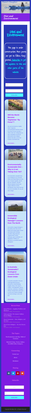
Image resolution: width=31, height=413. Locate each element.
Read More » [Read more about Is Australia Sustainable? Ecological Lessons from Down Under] (11, 299)
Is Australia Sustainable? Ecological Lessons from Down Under (13, 272)
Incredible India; (12, 344)
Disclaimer (15, 361)
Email (7, 88)
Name (7, 82)
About (15, 357)
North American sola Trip (13, 337)
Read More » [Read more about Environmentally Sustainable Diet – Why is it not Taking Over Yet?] (11, 194)
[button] (26, 3)
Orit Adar (12, 409)
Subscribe (16, 60)
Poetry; (18, 342)
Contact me (15, 354)
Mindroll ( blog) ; (11, 342)
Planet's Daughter (9, 2)
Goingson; (20, 344)
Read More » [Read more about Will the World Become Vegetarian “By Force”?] (11, 143)
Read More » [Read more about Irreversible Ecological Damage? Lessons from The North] (11, 245)
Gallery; (22, 342)
